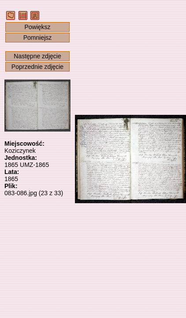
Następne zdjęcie (37, 56)
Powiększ (37, 26)
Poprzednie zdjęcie (37, 66)
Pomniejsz (37, 37)
